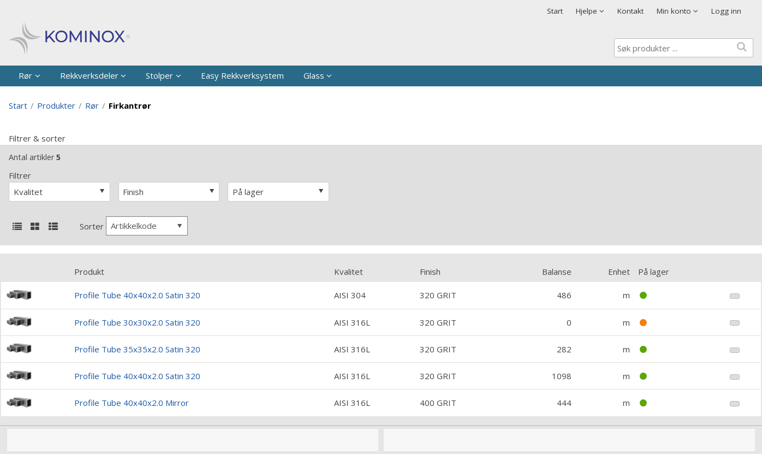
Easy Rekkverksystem (242, 75)
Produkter (56, 105)
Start (555, 11)
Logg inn (726, 11)
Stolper (159, 75)
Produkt (89, 271)
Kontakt (630, 11)
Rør (25, 75)
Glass (313, 75)
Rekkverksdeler (89, 75)
